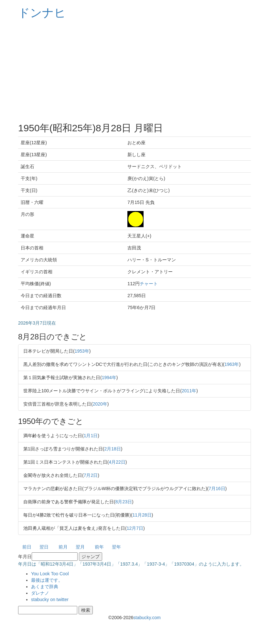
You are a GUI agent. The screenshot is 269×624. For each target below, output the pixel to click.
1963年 (231, 364)
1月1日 (91, 435)
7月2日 (91, 475)
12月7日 (135, 528)
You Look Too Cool (50, 573)
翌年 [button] (116, 546)
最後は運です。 (47, 580)
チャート (149, 283)
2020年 (100, 404)
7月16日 (217, 488)
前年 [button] (99, 546)
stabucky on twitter (50, 599)
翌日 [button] (43, 546)
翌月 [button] (80, 546)
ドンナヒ (42, 12)
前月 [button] (63, 546)
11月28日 (142, 515)
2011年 (189, 390)
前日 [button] (26, 546)
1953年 (82, 351)
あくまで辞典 (44, 586)
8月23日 (123, 501)
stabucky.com (147, 617)
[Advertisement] (134, 71)
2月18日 (112, 448)
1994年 (109, 377)
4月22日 (117, 462)
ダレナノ (40, 593)
